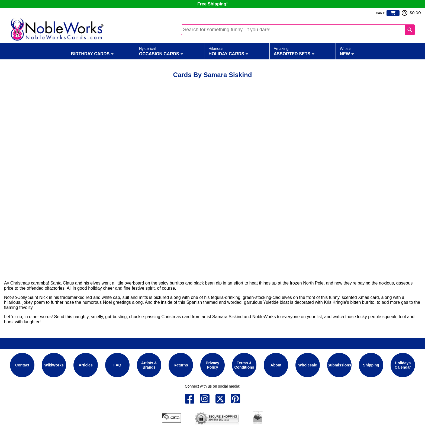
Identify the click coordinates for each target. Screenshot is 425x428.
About (276, 365)
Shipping (371, 365)
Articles (85, 365)
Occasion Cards (161, 51)
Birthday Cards (92, 51)
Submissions (339, 365)
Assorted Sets (294, 51)
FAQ (117, 365)
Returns (181, 365)
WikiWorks (53, 365)
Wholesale (307, 365)
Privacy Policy (212, 365)
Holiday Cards (228, 51)
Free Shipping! (212, 4)
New (347, 51)
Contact (22, 365)
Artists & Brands (149, 365)
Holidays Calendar (403, 365)
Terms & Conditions (244, 365)
